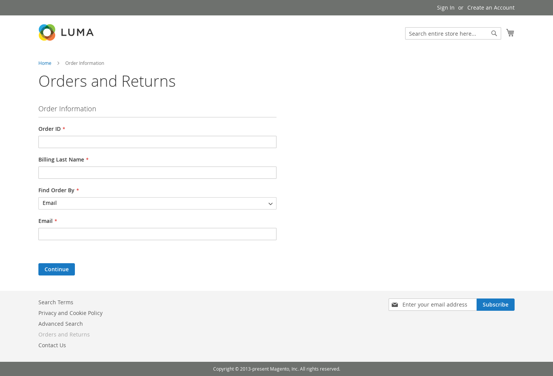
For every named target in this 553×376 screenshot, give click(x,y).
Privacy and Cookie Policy (70, 313)
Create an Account (491, 7)
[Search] (494, 33)
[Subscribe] (496, 304)
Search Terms (55, 302)
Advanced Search (60, 323)
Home (45, 63)
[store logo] (66, 32)
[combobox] (453, 33)
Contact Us (52, 345)
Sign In (446, 7)
